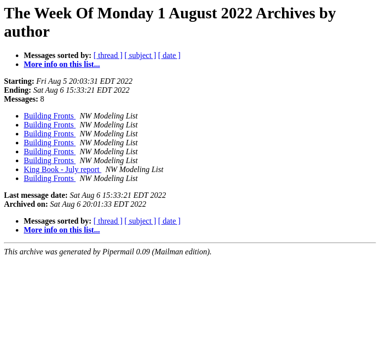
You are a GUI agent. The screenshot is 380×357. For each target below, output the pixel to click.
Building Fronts (50, 116)
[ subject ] (140, 55)
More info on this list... (62, 64)
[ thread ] (108, 55)
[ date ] (169, 55)
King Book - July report (62, 169)
